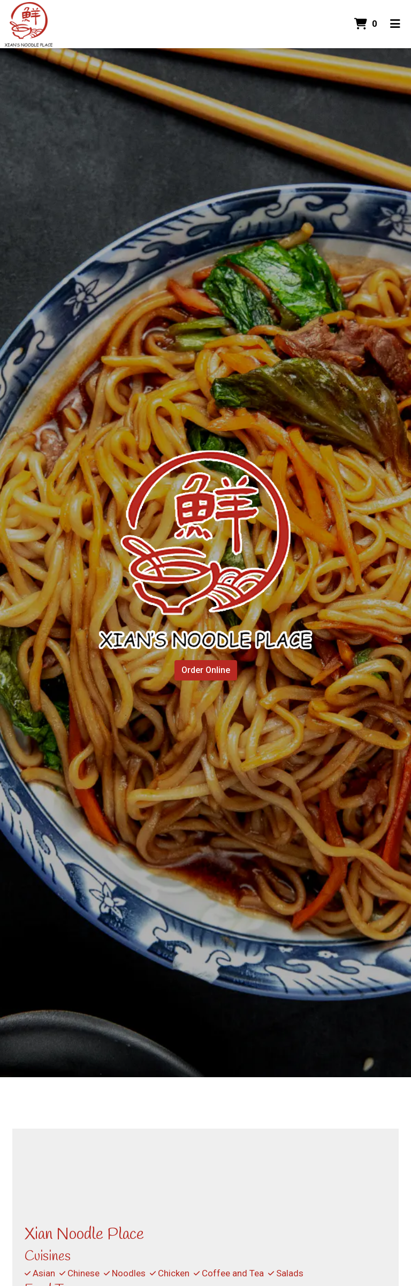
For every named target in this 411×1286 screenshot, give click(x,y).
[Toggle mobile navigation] (395, 24)
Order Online (205, 670)
